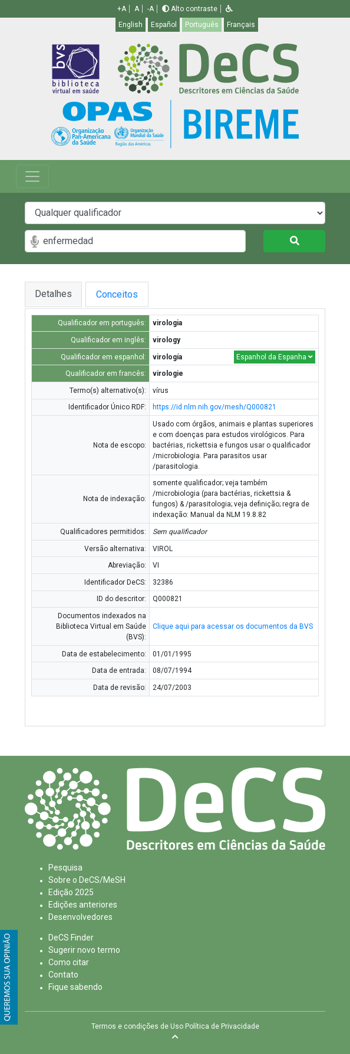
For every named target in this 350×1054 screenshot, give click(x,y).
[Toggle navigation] (32, 176)
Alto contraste (189, 9)
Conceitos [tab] (126, 294)
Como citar (68, 962)
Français (241, 25)
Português (202, 25)
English (130, 25)
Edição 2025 (71, 892)
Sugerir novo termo (84, 950)
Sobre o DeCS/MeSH (87, 880)
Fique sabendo (75, 987)
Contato (63, 974)
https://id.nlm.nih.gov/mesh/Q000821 (214, 407)
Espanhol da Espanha (274, 357)
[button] (229, 9)
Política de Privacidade (222, 1026)
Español (164, 25)
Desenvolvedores (80, 917)
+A (121, 9)
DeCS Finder (71, 937)
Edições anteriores (82, 904)
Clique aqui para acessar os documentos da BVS (233, 626)
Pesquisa (65, 867)
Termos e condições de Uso (137, 1026)
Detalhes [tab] (53, 293)
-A (150, 9)
